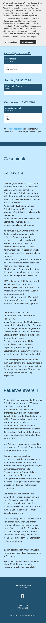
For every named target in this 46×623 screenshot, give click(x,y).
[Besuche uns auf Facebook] (22, 596)
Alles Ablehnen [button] (11, 42)
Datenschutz (22, 608)
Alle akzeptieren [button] (28, 42)
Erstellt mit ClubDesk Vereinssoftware (23, 616)
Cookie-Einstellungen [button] (28, 37)
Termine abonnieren (15, 129)
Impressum (23, 605)
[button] (23, 64)
